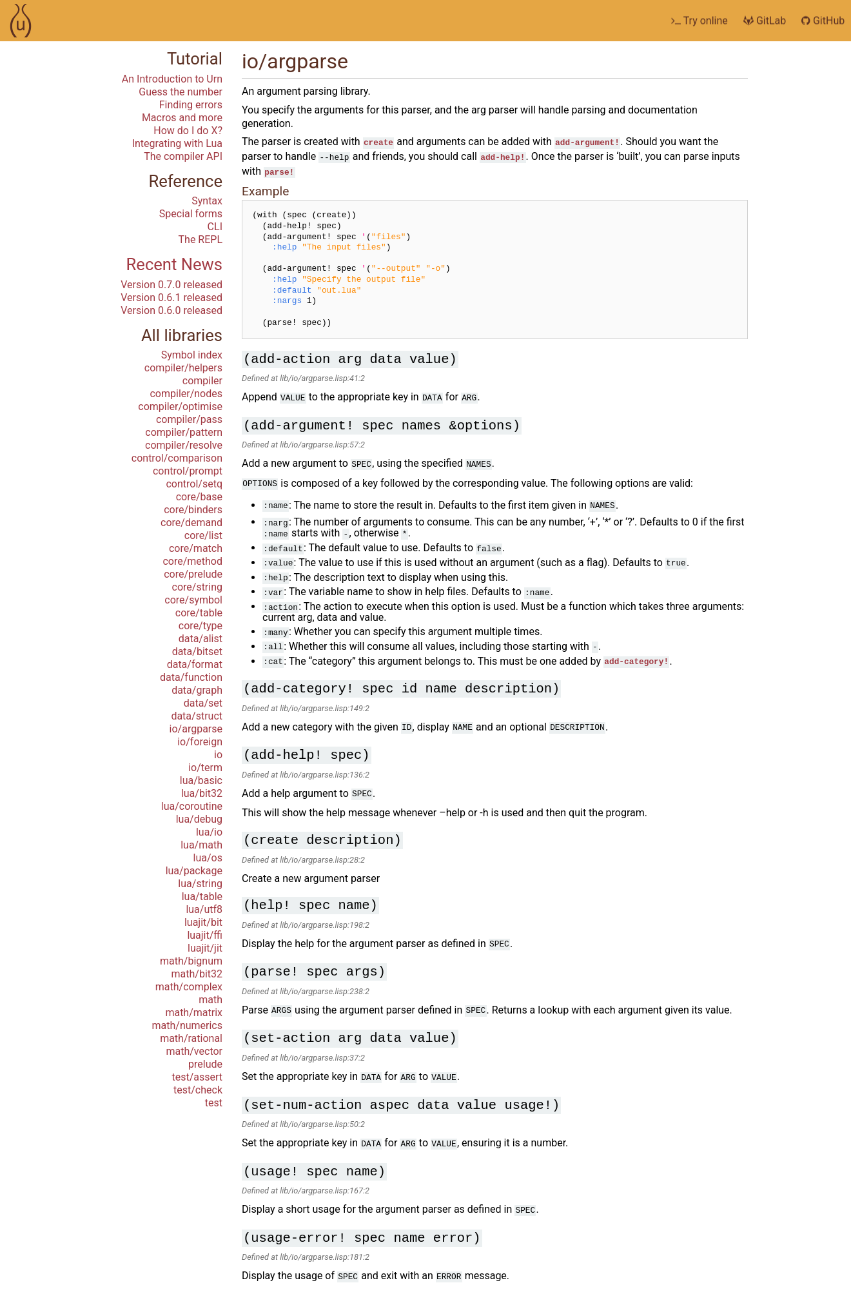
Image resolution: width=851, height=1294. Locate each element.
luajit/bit (203, 922)
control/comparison (177, 458)
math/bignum (191, 961)
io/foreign (199, 742)
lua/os (207, 858)
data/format (194, 664)
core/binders (193, 510)
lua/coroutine (191, 806)
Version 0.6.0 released (171, 310)
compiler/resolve (183, 445)
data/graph (196, 690)
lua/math (201, 845)
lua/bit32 (201, 793)
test (213, 1103)
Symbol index (191, 355)
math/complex (188, 987)
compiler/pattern (183, 432)
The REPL (200, 239)
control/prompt (187, 471)
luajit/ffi (204, 935)
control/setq (194, 484)
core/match (195, 548)
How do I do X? (187, 130)
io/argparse (196, 729)
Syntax (206, 201)
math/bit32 (196, 974)
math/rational (191, 1038)
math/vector (194, 1051)
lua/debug (199, 819)
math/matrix (193, 1012)
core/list (203, 535)
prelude (205, 1064)
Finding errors (190, 105)
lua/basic (201, 780)
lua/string (200, 883)
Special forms (190, 214)
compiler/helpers (183, 368)
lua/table (202, 896)
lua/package (194, 871)
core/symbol (193, 600)
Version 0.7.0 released (171, 285)
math (210, 1000)
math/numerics (187, 1025)
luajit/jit (205, 948)
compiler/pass (189, 419)
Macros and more (182, 118)
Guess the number (180, 92)
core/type (200, 626)
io (218, 755)
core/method (192, 561)
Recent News (174, 264)
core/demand (191, 522)
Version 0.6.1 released (171, 297)
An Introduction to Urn (172, 79)
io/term (205, 767)
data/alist (200, 638)
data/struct (196, 716)
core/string (197, 587)
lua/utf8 (204, 909)
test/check (197, 1090)
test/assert (196, 1077)
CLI (215, 227)
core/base (199, 497)
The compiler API (183, 156)
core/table (198, 613)
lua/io (209, 832)
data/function (191, 677)
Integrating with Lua (177, 143)
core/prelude (193, 574)
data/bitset (197, 651)
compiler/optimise (180, 406)
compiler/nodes (186, 393)
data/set (203, 703)
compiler (202, 381)
